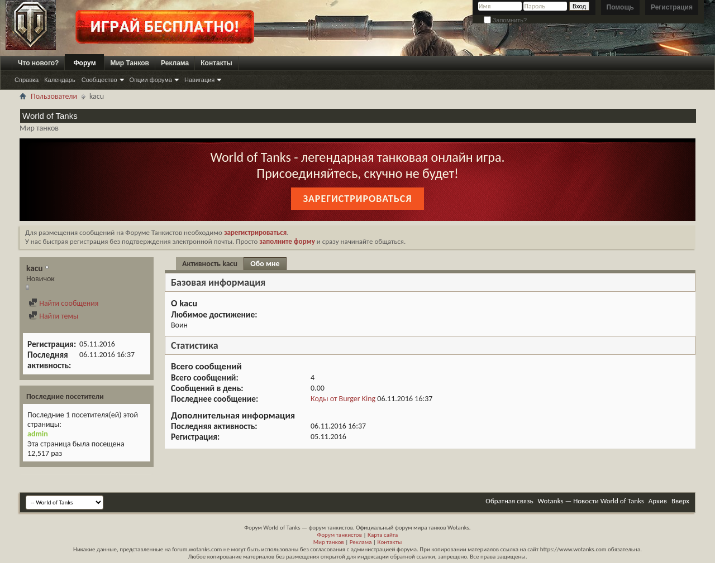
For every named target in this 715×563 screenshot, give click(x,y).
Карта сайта (383, 534)
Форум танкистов (339, 534)
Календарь (59, 79)
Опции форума (151, 79)
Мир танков (328, 542)
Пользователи (54, 96)
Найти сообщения (63, 303)
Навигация (199, 79)
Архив (658, 501)
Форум (84, 63)
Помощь (620, 7)
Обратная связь (509, 501)
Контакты (216, 63)
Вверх (680, 501)
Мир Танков (129, 63)
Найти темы (53, 316)
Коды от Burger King (343, 398)
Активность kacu (209, 263)
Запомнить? (505, 20)
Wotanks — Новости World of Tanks (591, 501)
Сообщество (99, 79)
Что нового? (38, 63)
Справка (27, 79)
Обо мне (264, 263)
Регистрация (672, 7)
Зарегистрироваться (357, 199)
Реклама (175, 63)
